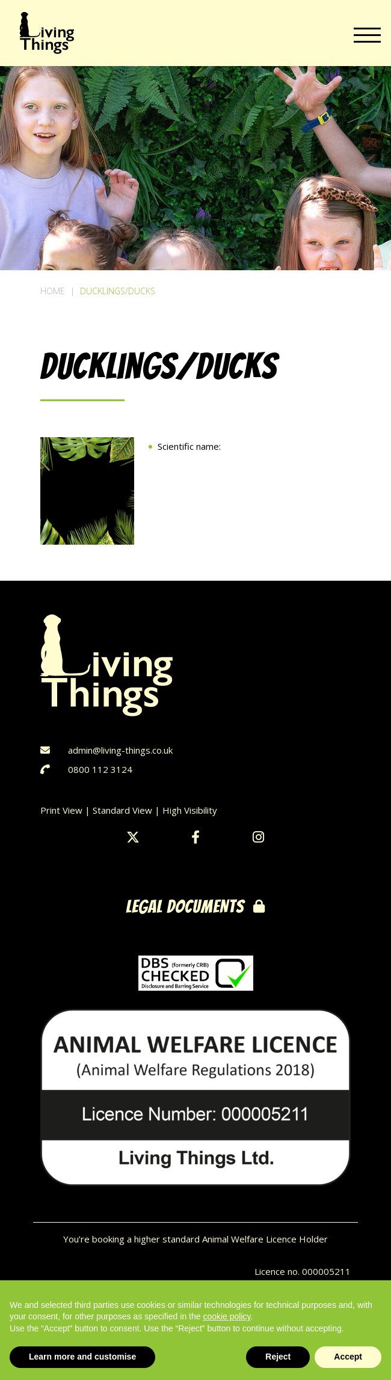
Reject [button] (278, 1356)
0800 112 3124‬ (100, 769)
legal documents (195, 906)
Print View (61, 810)
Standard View (122, 810)
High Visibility (189, 810)
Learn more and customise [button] (82, 1356)
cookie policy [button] (226, 1316)
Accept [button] (348, 1356)
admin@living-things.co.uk (120, 750)
